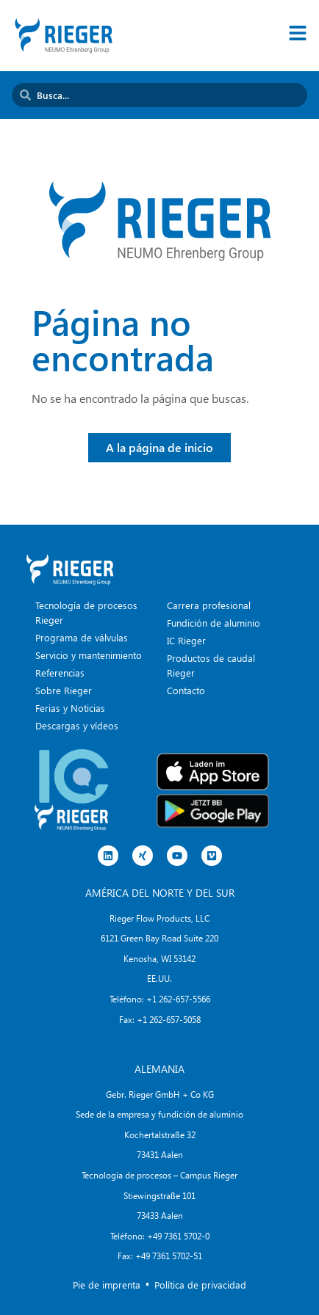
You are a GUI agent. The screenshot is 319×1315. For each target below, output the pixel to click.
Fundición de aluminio (213, 622)
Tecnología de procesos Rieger (86, 612)
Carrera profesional (209, 605)
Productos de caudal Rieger (211, 665)
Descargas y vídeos (76, 725)
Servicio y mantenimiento (88, 655)
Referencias (60, 672)
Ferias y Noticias (70, 708)
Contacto (186, 690)
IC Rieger (186, 640)
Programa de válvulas (81, 637)
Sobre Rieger (63, 690)
